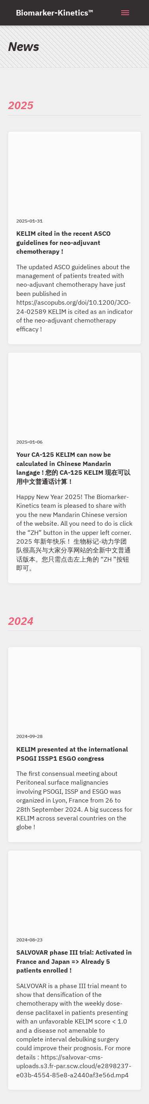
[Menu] (125, 12)
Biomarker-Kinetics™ (54, 12)
